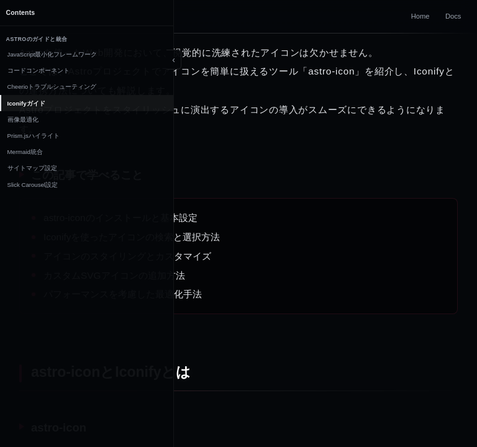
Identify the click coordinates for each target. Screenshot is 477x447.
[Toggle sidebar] (173, 60)
